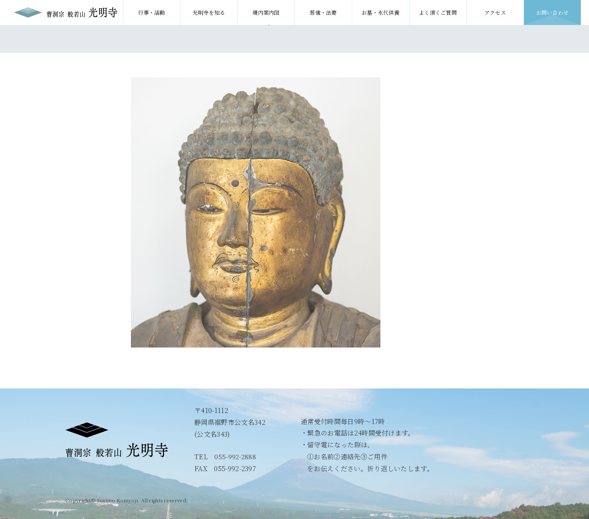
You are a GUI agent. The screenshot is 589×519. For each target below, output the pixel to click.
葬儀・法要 (323, 12)
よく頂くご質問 (438, 12)
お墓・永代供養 (381, 12)
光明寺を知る (209, 12)
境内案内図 (266, 12)
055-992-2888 (235, 456)
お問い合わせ (552, 12)
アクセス (495, 12)
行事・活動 (151, 12)
